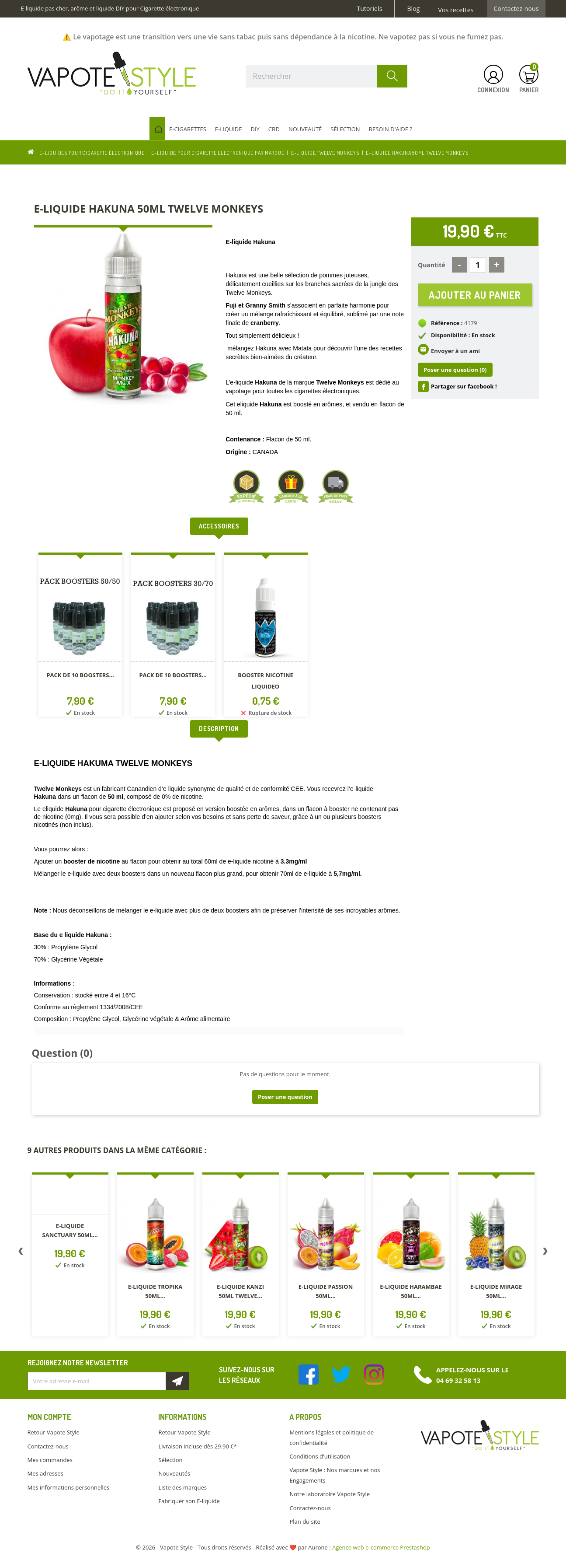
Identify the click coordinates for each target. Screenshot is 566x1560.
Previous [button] (21, 1253)
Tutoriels (369, 9)
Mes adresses (45, 1473)
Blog (413, 9)
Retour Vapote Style (54, 1432)
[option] (80, 636)
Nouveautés (174, 1473)
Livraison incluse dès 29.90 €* (197, 1446)
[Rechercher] (327, 76)
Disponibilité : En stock (463, 337)
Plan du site (304, 1521)
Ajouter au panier (475, 295)
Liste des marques (182, 1487)
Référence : (447, 325)
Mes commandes (50, 1460)
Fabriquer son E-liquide (188, 1501)
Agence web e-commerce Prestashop (381, 1547)
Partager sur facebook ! (464, 388)
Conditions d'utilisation (319, 1456)
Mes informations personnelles (69, 1487)
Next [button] (545, 1253)
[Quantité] (478, 265)
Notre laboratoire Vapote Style (329, 1494)
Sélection (170, 1460)
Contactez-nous (516, 9)
